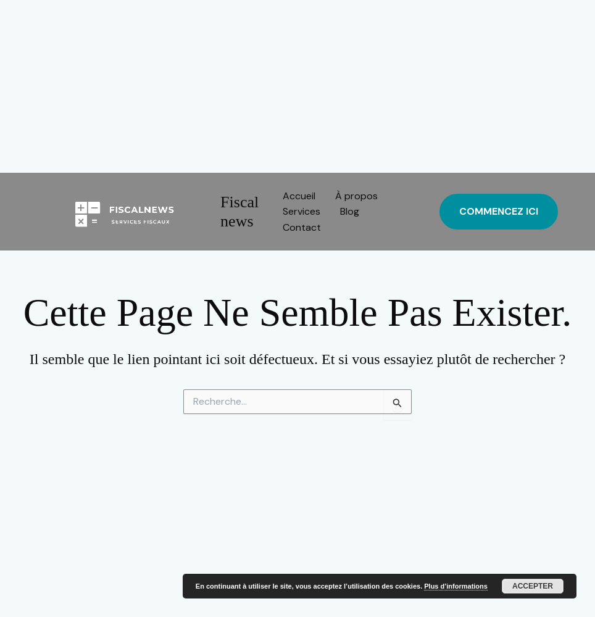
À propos (356, 195)
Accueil (299, 195)
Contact (302, 227)
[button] (498, 212)
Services (301, 211)
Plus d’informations (456, 586)
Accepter (532, 586)
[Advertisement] (297, 86)
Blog (349, 211)
